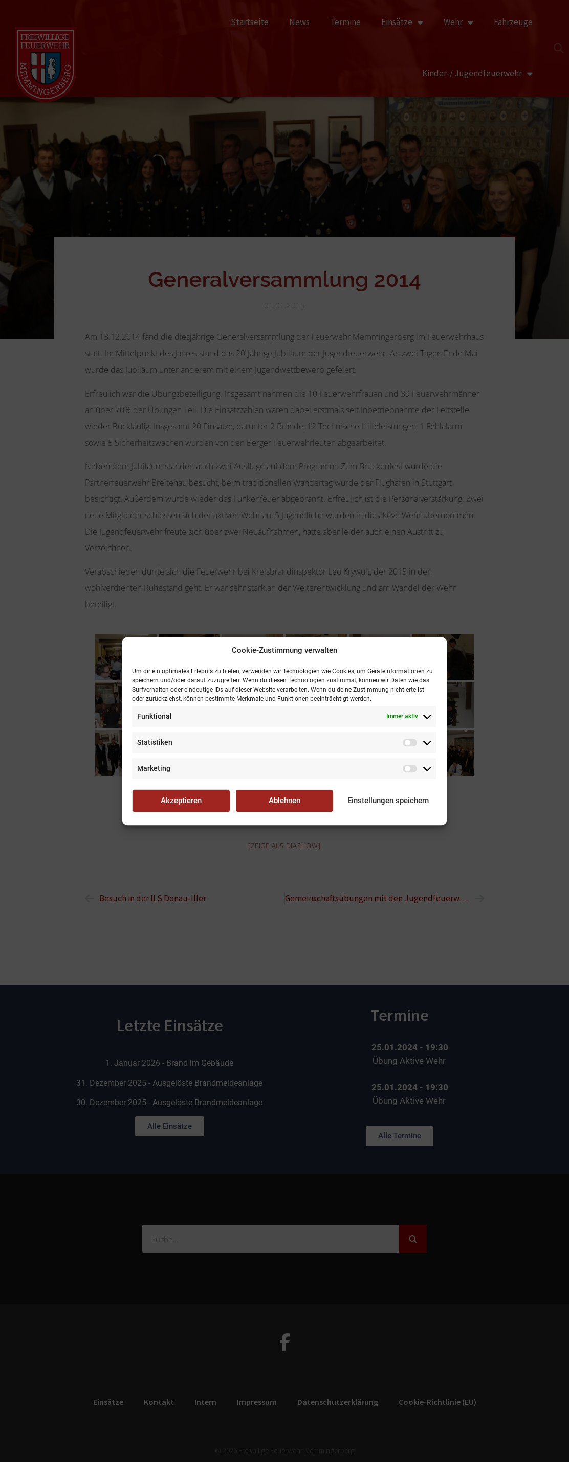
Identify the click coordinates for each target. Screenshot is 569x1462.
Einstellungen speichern (388, 800)
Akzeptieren (181, 800)
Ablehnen (284, 800)
